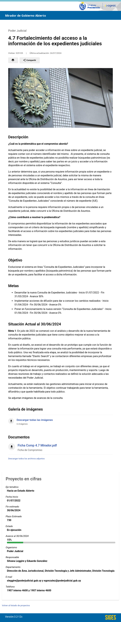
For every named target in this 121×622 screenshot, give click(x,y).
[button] (13, 60)
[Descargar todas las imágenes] (60, 420)
